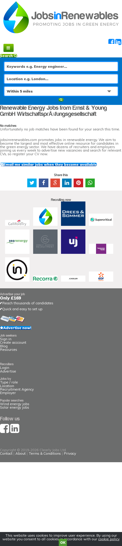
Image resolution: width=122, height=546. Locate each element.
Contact (6, 453)
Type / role (9, 382)
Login (4, 367)
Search (8, 55)
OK (62, 542)
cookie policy (109, 539)
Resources (8, 349)
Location (7, 386)
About (20, 453)
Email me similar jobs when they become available (50, 164)
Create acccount (13, 342)
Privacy (70, 453)
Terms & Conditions (45, 453)
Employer (8, 393)
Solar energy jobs (14, 407)
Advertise (8, 371)
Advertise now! (17, 328)
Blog (4, 346)
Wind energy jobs (14, 404)
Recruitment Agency (17, 389)
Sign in (5, 339)
